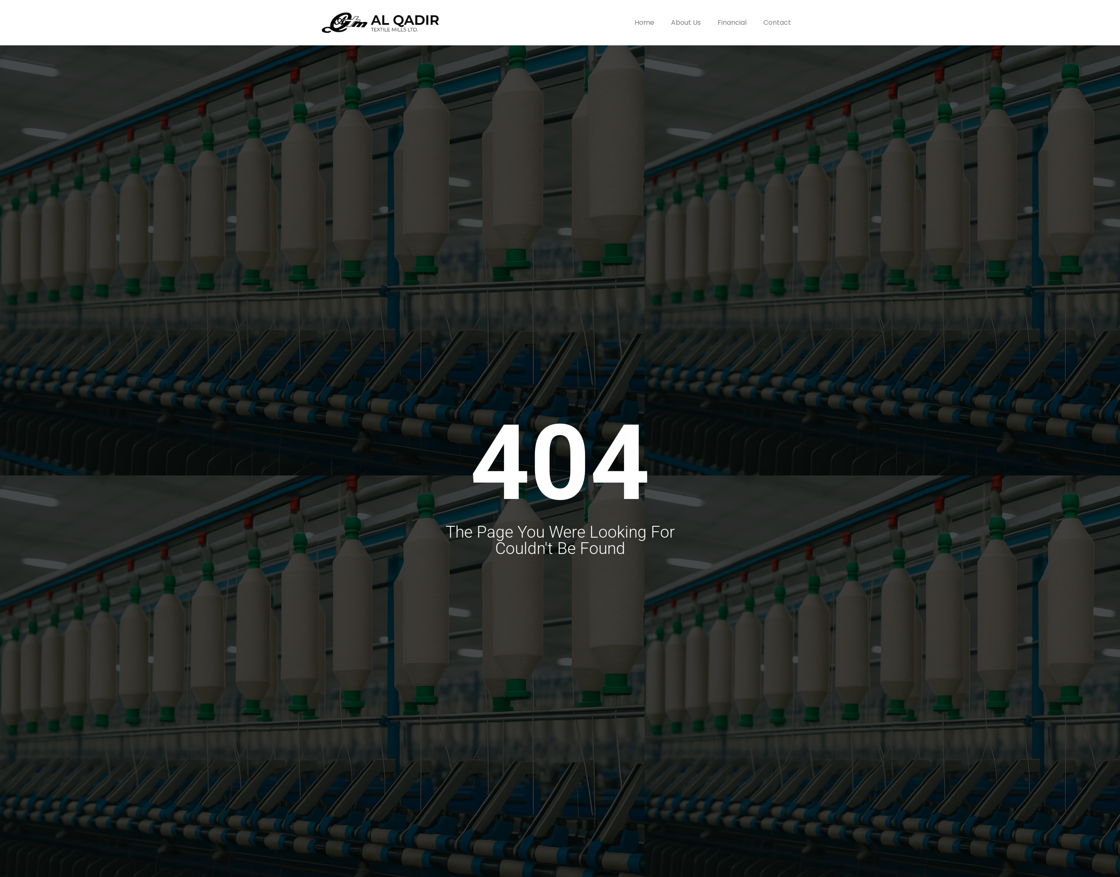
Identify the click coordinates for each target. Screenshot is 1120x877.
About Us (686, 22)
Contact (777, 22)
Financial (732, 22)
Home (644, 22)
